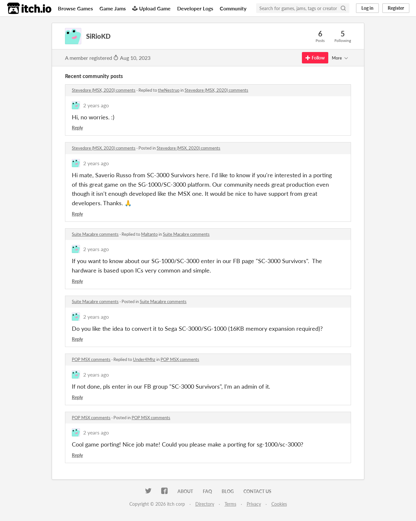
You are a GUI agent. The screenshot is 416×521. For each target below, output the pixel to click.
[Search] (343, 8)
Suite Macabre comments (95, 234)
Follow (315, 57)
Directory (204, 504)
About (185, 491)
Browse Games (75, 8)
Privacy (254, 504)
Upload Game (151, 8)
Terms (230, 504)
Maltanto (149, 234)
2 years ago (96, 105)
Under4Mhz (144, 359)
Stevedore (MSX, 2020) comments (104, 90)
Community (233, 8)
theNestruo (168, 90)
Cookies (279, 504)
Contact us (257, 491)
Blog (228, 491)
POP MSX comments (91, 359)
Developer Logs (195, 8)
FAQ (207, 491)
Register (396, 8)
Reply (77, 127)
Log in (367, 8)
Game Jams (112, 8)
